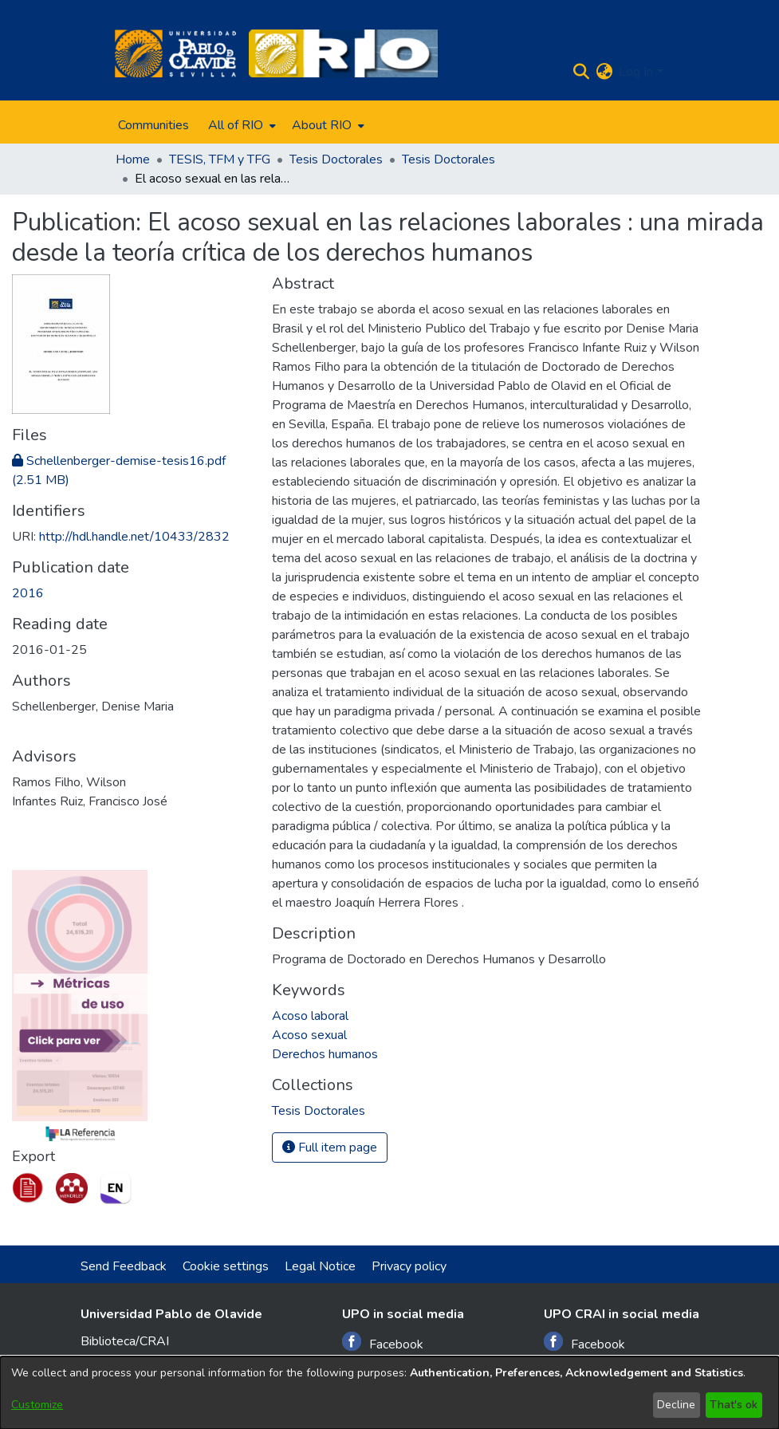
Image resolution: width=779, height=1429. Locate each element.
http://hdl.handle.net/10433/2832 (134, 536)
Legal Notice (320, 1266)
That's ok (733, 1404)
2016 (28, 593)
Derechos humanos (325, 1054)
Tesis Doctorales (336, 159)
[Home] (176, 53)
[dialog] (389, 1392)
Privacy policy (409, 1266)
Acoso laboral (310, 1016)
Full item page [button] (329, 1147)
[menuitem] (240, 125)
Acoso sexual (309, 1035)
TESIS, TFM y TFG (219, 159)
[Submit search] (581, 71)
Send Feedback (124, 1266)
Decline (676, 1404)
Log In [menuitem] (636, 72)
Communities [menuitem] (153, 125)
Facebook (382, 1342)
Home (133, 159)
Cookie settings (226, 1266)
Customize (37, 1404)
